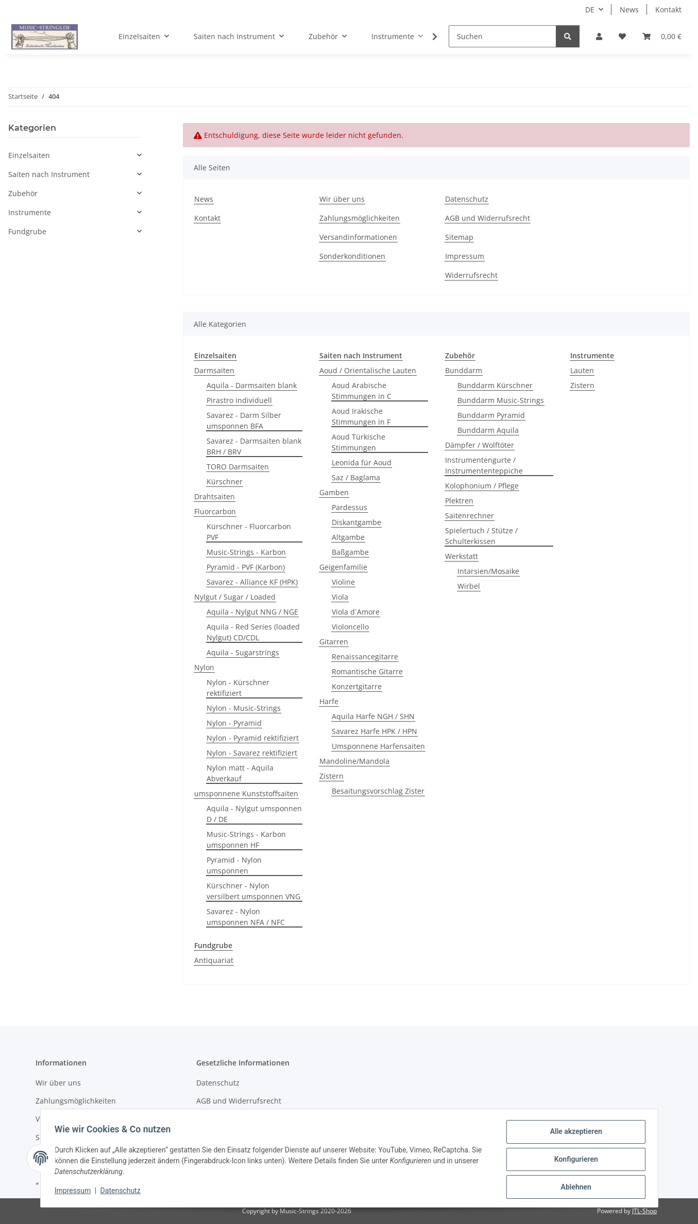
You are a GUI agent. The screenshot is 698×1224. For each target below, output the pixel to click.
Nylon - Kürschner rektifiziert (238, 687)
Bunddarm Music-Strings (500, 400)
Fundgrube (27, 231)
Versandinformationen (358, 237)
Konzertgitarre (357, 686)
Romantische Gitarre (367, 671)
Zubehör (23, 193)
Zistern (331, 776)
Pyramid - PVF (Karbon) (246, 567)
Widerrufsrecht (471, 275)
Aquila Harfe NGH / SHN (373, 716)
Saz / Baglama (356, 477)
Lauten (582, 370)
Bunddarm (463, 370)
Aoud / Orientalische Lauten (367, 370)
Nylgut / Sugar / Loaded (235, 597)
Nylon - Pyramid (234, 723)
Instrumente (29, 212)
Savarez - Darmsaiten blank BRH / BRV (254, 446)
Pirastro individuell (239, 400)
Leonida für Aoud (361, 462)
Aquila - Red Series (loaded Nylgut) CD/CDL (253, 632)
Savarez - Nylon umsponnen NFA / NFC (246, 916)
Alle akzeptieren (574, 1134)
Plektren (459, 500)
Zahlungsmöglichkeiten (359, 218)
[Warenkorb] (662, 36)
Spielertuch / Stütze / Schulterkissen (481, 536)
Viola (340, 597)
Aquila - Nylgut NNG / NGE (252, 612)
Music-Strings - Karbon (246, 552)
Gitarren (333, 641)
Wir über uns (342, 199)
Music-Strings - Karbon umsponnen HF (246, 839)
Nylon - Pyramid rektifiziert (253, 738)
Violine (343, 582)
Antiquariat (213, 960)
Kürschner (225, 481)
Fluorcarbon (215, 511)
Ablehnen (573, 1187)
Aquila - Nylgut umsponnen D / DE (254, 813)
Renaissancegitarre (365, 656)
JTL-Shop (644, 1210)
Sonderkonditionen (352, 256)
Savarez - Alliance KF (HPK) (252, 582)
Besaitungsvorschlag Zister (378, 791)
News (629, 9)
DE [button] (589, 9)
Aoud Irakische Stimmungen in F (361, 416)
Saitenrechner (469, 515)
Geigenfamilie (343, 567)
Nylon (204, 667)
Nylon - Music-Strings (244, 708)
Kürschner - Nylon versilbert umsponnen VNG (253, 891)
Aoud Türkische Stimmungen (358, 442)
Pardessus (349, 507)
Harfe (328, 701)
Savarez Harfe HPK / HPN (374, 731)
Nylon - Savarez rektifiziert (252, 753)
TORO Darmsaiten (238, 466)
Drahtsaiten (214, 496)
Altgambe (348, 537)
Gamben (334, 492)
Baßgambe (350, 552)
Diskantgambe (356, 522)
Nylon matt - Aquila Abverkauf (240, 773)
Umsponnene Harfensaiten (378, 746)
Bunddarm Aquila (488, 430)
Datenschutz (123, 1192)
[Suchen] (502, 36)
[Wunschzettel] (622, 36)
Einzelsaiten (29, 155)
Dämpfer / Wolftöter (479, 445)
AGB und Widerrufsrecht (487, 218)
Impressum (75, 1192)
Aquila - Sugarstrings (243, 652)
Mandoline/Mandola (354, 761)
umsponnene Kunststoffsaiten (246, 793)
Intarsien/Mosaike (488, 571)
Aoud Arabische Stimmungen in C (361, 390)
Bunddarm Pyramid (491, 415)
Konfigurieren (573, 1161)
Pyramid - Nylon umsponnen (234, 865)
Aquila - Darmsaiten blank (252, 385)
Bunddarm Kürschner (495, 385)
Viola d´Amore (356, 612)
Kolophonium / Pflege (482, 486)
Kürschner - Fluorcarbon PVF (249, 531)
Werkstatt (461, 556)
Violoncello (350, 627)
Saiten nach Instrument (49, 174)
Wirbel (468, 586)
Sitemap (459, 237)
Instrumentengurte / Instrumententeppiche (484, 465)
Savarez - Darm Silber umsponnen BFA (244, 420)
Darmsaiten (214, 370)
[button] (599, 36)
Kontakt (668, 9)
